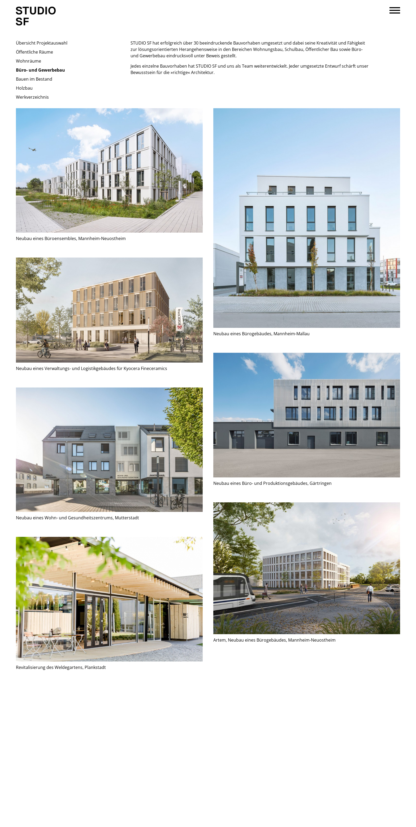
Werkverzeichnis (32, 97)
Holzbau (24, 88)
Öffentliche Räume (34, 52)
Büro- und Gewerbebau (40, 70)
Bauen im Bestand (34, 79)
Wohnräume (28, 61)
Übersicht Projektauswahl (41, 43)
